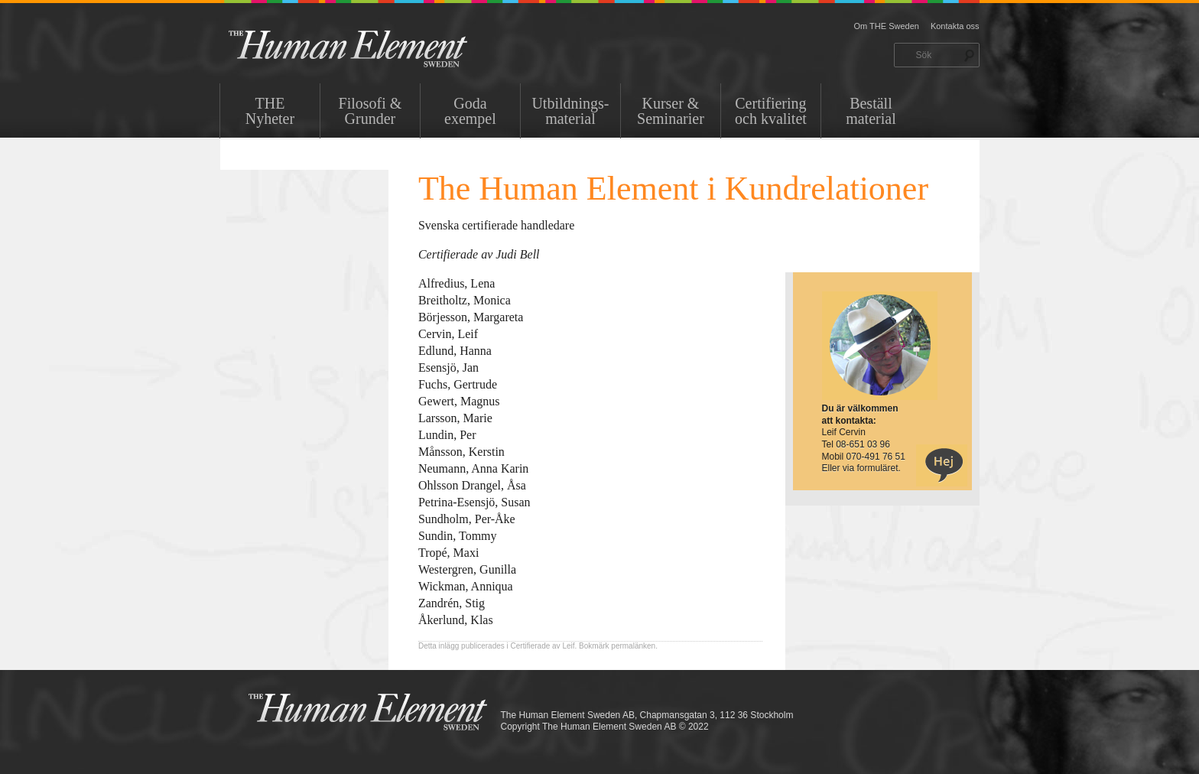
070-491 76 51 (875, 456)
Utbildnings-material (570, 111)
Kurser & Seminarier (670, 111)
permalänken (633, 646)
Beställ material (871, 111)
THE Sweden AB (371, 47)
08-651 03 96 (863, 444)
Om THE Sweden (886, 26)
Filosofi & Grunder (370, 111)
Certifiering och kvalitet (771, 111)
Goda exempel (470, 111)
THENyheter (269, 111)
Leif (568, 646)
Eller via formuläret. (861, 468)
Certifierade (531, 646)
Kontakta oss (955, 26)
